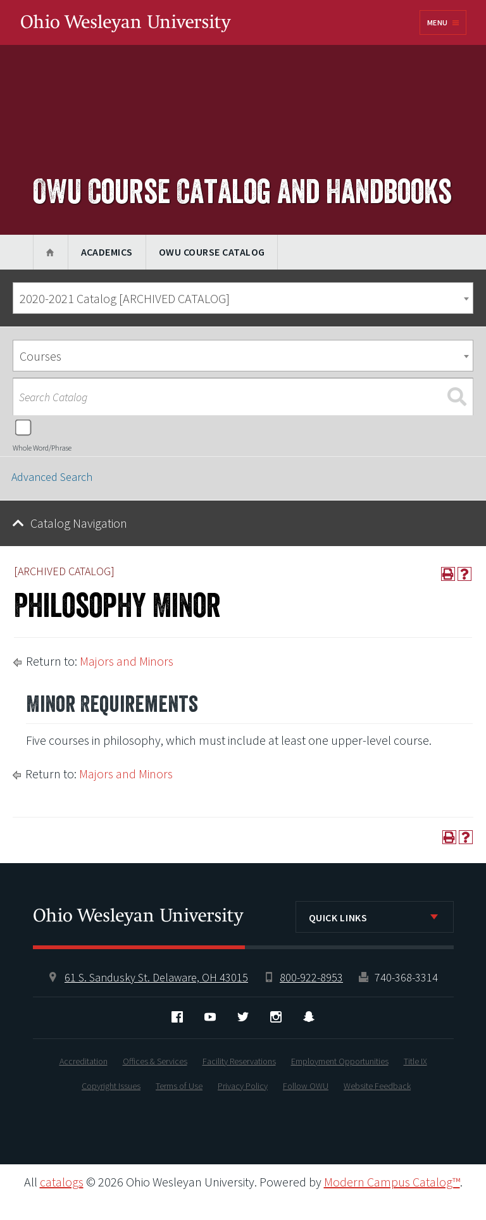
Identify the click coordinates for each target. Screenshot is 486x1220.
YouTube (210, 1017)
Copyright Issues (111, 1086)
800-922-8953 (311, 977)
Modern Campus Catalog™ (392, 1182)
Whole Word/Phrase (42, 447)
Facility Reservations (239, 1061)
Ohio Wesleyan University (126, 23)
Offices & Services (155, 1061)
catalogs (62, 1182)
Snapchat (309, 1017)
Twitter (243, 1017)
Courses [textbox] (40, 356)
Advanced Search (51, 477)
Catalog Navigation (78, 523)
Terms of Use (179, 1086)
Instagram (276, 1017)
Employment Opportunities (340, 1061)
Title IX (415, 1061)
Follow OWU (305, 1086)
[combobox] (243, 298)
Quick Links (338, 917)
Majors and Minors (126, 661)
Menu (437, 22)
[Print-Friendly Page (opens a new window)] (448, 574)
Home (50, 252)
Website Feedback (377, 1086)
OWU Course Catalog (212, 252)
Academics (107, 252)
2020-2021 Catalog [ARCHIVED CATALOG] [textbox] (125, 298)
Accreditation (83, 1061)
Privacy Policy (243, 1086)
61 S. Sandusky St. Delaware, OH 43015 (156, 977)
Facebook (177, 1017)
